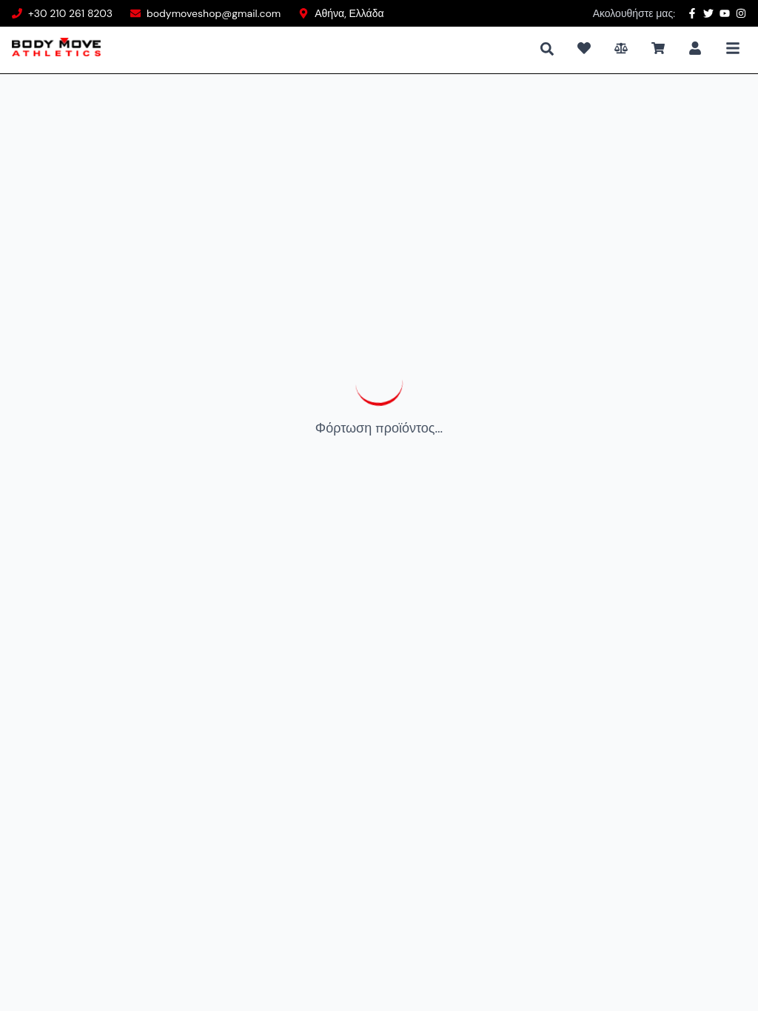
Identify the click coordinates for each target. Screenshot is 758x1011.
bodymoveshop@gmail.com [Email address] (214, 13)
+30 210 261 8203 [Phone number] (70, 13)
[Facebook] (692, 13)
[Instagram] (741, 13)
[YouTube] (725, 13)
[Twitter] (708, 13)
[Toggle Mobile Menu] (733, 48)
